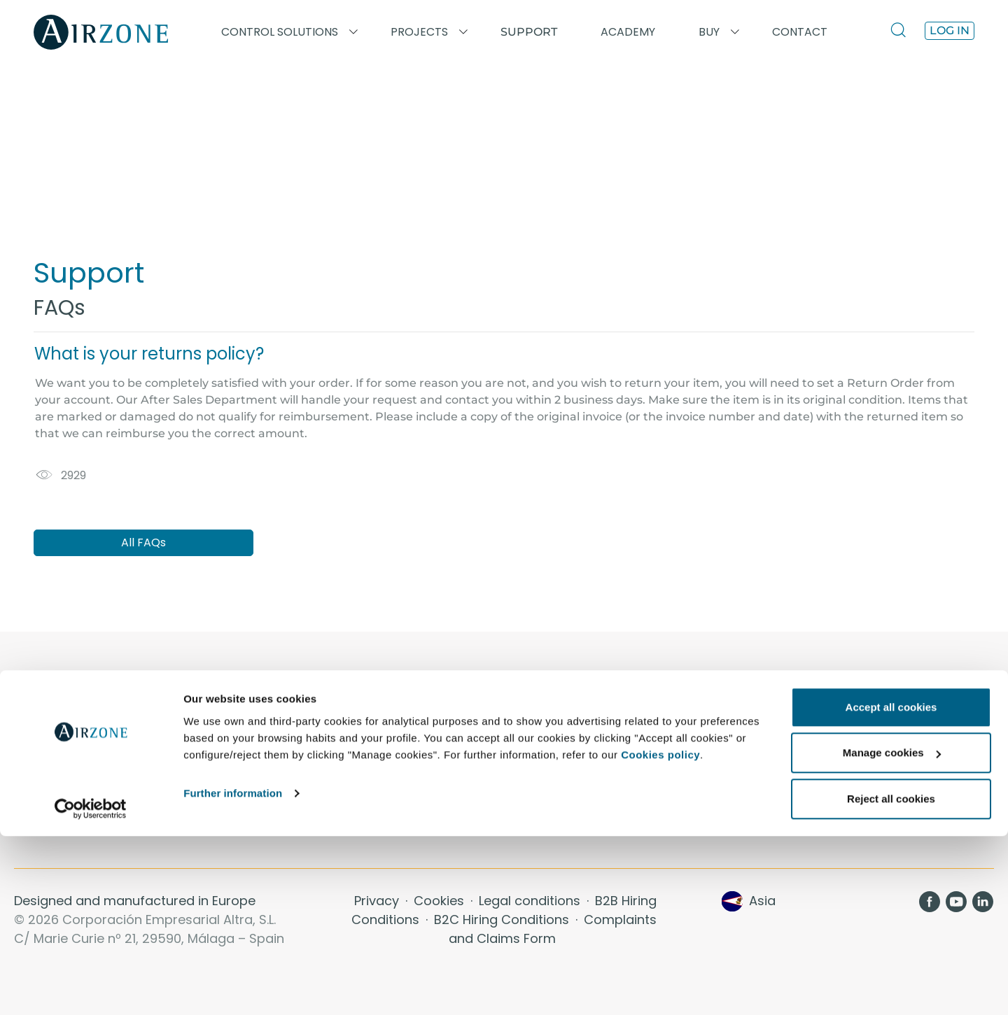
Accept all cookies (891, 886)
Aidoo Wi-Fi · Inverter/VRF (87, 758)
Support (528, 31)
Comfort (542, 775)
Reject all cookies (891, 978)
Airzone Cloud (810, 741)
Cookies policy (660, 933)
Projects (290, 741)
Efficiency (545, 809)
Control (539, 792)
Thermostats (806, 725)
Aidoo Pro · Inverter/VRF (82, 725)
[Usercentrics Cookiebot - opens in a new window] (90, 987)
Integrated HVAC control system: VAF (120, 775)
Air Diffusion (805, 758)
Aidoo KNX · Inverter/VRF (85, 741)
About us (544, 725)
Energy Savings (562, 758)
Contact (541, 741)
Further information (232, 972)
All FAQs (143, 542)
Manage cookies (892, 932)
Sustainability (556, 825)
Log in (949, 30)
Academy (293, 725)
